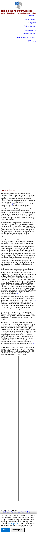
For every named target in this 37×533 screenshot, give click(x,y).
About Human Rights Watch (26, 37)
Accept (5, 530)
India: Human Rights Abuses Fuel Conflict (15, 512)
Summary (32, 16)
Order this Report (30, 30)
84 (35, 300)
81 (12, 204)
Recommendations (29, 19)
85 (33, 343)
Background (32, 23)
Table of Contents (30, 26)
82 (4, 236)
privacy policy (13, 524)
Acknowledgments (29, 33)
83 (17, 293)
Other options (17, 530)
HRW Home (32, 41)
